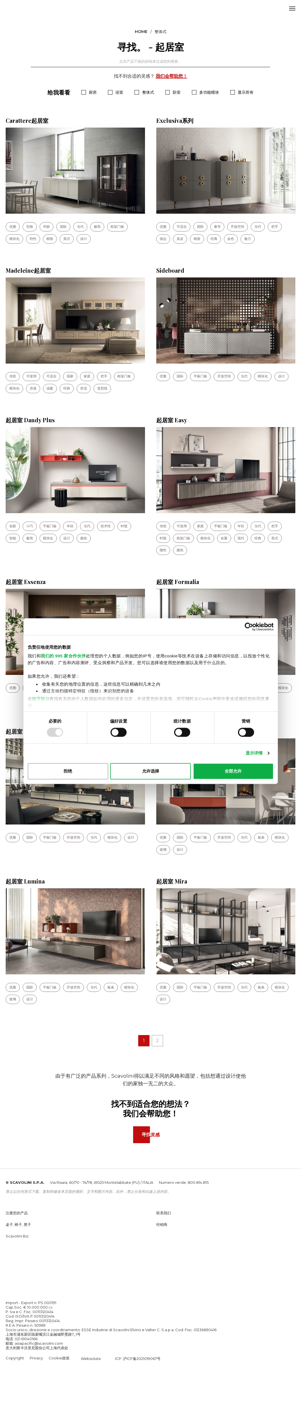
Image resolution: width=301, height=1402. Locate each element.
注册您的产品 (17, 1214)
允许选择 (150, 771)
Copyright (15, 1359)
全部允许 (233, 771)
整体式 (148, 92)
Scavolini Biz (17, 1237)
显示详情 (254, 753)
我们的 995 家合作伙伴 (63, 655)
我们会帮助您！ (171, 76)
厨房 (93, 92)
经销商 (161, 1225)
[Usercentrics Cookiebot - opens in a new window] (249, 626)
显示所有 (246, 92)
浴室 (119, 92)
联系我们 (163, 1214)
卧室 (177, 92)
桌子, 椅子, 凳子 (18, 1225)
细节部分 (40, 698)
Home (141, 31)
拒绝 (68, 771)
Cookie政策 (59, 1359)
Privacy (36, 1359)
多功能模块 (209, 92)
